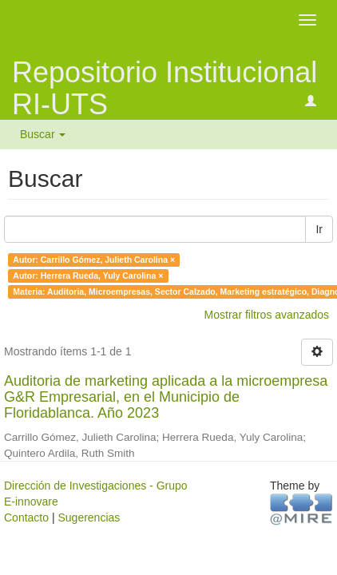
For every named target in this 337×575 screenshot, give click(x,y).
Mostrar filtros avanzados (266, 314)
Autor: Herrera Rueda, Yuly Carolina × (88, 275)
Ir (319, 229)
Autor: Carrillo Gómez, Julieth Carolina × (94, 259)
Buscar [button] (42, 134)
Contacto (26, 517)
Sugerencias (88, 517)
